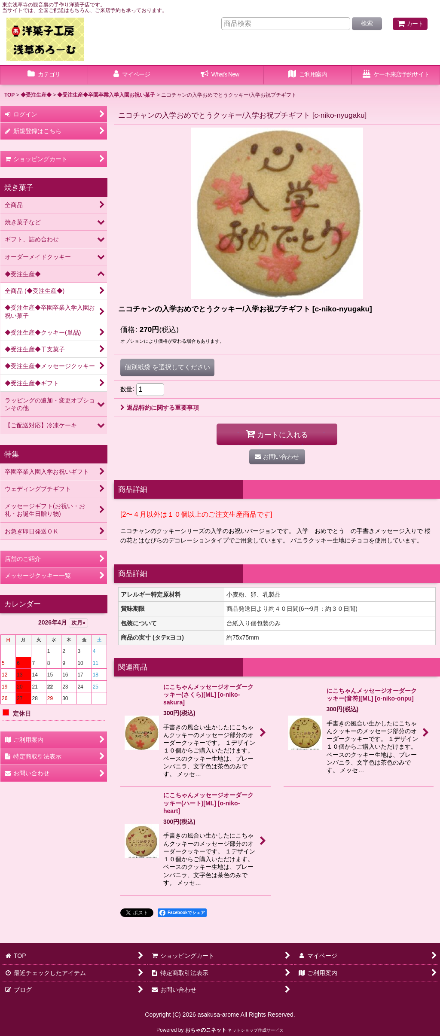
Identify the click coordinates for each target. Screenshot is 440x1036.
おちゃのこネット (205, 1030)
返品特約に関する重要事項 (159, 407)
